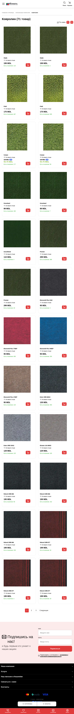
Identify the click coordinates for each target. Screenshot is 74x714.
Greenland (7, 203)
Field (5, 106)
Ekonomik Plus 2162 (46, 300)
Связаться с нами (37, 682)
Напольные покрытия (23, 12)
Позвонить (8, 711)
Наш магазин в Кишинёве (37, 677)
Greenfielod (7, 252)
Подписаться (55, 649)
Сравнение (53, 711)
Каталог (38, 711)
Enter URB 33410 (9, 445)
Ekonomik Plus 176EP (10, 397)
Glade (5, 58)
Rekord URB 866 (9, 494)
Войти (67, 711)
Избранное (23, 711)
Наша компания (37, 666)
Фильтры (47, 704)
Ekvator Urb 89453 (45, 445)
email (40, 637)
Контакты (37, 687)
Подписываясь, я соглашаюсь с (54, 655)
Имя (39, 628)
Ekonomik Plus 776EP (10, 348)
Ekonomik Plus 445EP (46, 348)
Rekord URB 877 (45, 542)
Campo (6, 155)
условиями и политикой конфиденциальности (54, 655)
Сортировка (27, 704)
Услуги (37, 671)
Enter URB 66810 (45, 397)
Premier (42, 252)
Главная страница (8, 12)
